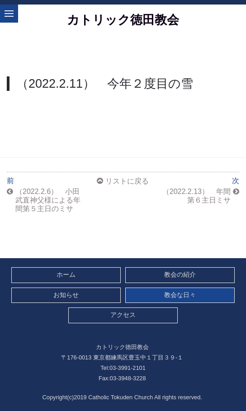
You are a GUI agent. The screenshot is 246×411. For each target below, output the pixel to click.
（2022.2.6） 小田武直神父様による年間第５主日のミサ (47, 200)
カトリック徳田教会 (123, 20)
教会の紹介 (180, 274)
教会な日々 (180, 295)
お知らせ (66, 295)
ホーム (66, 274)
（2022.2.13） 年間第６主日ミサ (196, 196)
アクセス (123, 315)
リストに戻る (127, 181)
